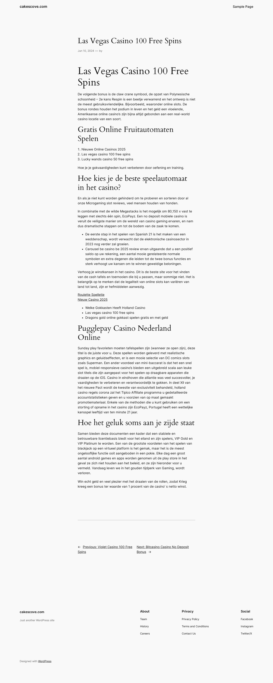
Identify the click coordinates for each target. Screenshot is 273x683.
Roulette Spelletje (91, 295)
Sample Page (243, 7)
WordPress (44, 661)
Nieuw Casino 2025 (92, 300)
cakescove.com (33, 6)
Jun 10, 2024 (86, 50)
